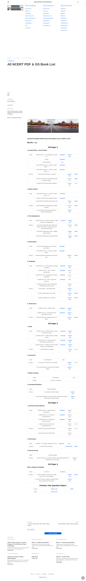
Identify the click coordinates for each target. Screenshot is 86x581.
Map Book (35, 556)
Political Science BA (29, 15)
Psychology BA (28, 23)
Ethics (26, 25)
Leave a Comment (53, 533)
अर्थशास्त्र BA (63, 8)
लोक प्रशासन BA (64, 27)
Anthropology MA (46, 25)
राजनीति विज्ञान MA (64, 25)
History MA (45, 11)
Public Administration (37, 539)
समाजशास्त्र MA (63, 20)
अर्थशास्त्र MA (63, 11)
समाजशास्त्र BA (63, 18)
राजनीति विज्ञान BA (64, 23)
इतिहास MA (63, 15)
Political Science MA (47, 15)
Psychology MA (46, 23)
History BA (27, 11)
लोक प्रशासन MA (64, 30)
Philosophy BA (28, 20)
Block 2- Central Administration (65, 542)
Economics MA (46, 8)
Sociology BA (28, 13)
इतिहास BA (63, 13)
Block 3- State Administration (14, 117)
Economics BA (28, 8)
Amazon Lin (69, 446)
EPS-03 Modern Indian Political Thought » (68, 523)
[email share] (8, 94)
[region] (43, 44)
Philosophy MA (46, 20)
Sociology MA (46, 13)
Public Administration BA (30, 18)
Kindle (75, 174)
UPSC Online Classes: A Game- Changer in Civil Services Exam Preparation (15, 113)
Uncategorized (10, 60)
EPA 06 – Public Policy (63, 556)
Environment (28, 27)
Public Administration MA (48, 18)
